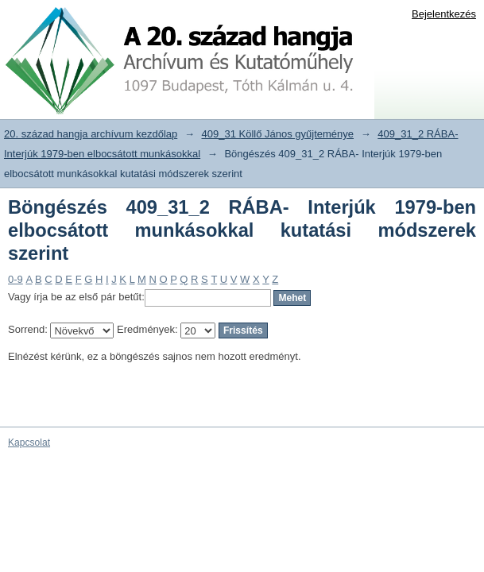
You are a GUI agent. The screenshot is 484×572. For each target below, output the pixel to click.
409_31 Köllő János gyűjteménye (278, 134)
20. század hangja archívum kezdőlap (90, 134)
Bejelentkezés (444, 14)
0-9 (15, 279)
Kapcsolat (29, 442)
